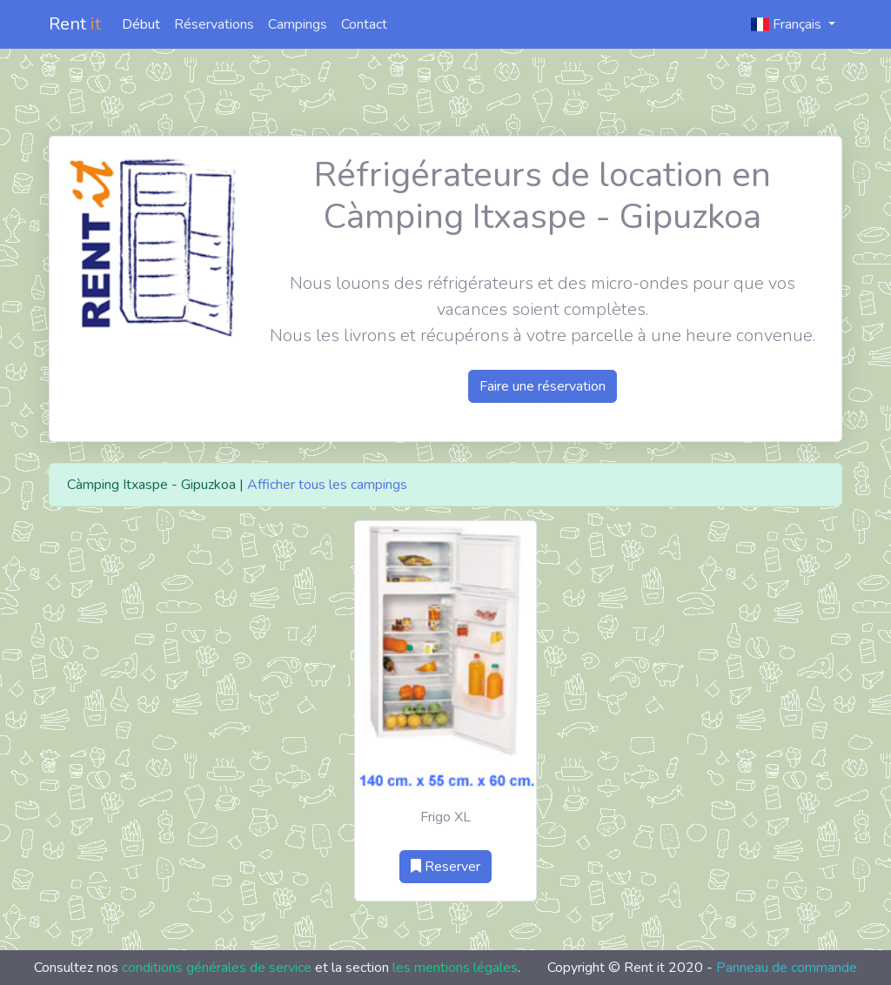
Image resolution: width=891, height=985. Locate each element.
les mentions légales (455, 967)
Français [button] (788, 24)
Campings (297, 24)
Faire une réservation (542, 386)
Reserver (445, 866)
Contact (364, 24)
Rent (75, 24)
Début (141, 24)
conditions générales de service (217, 967)
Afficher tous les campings (327, 484)
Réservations (214, 24)
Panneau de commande (786, 967)
